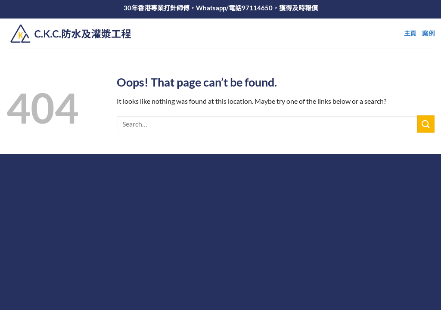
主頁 (410, 33)
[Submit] (426, 123)
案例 (428, 33)
